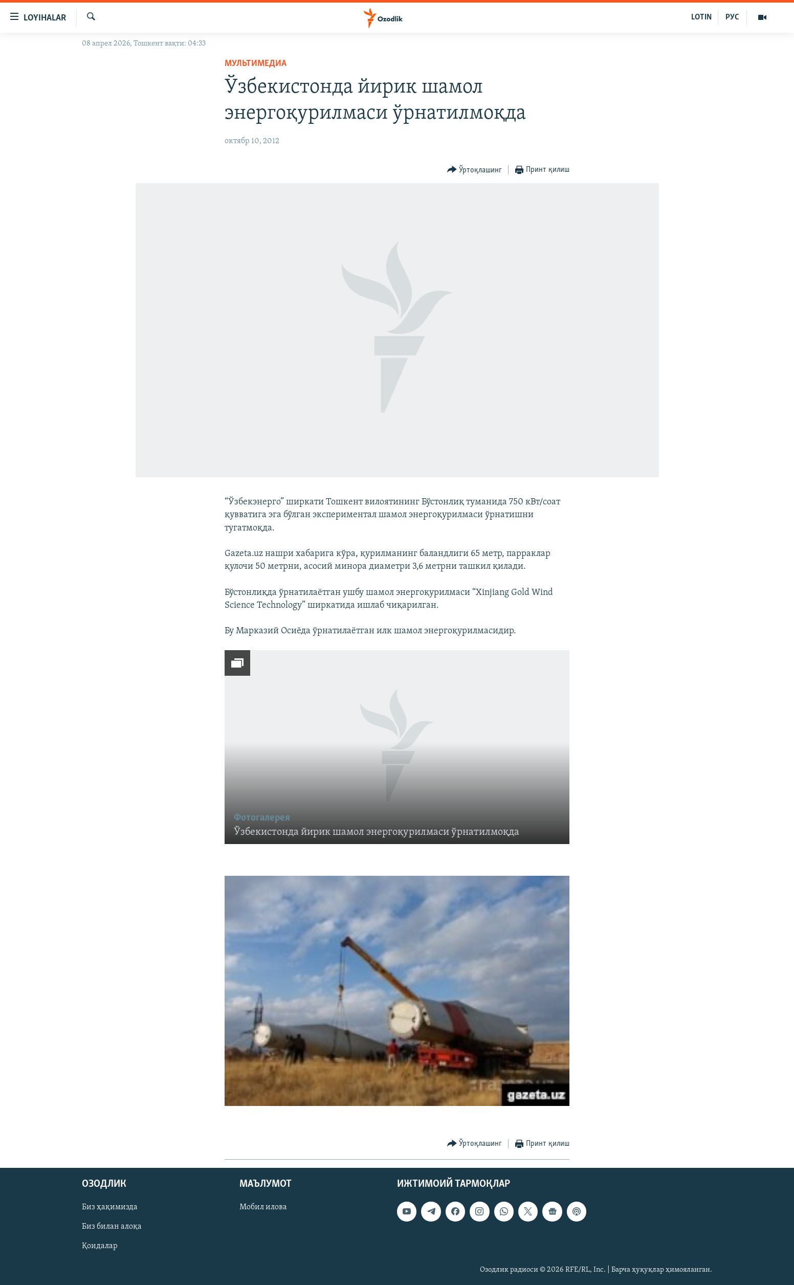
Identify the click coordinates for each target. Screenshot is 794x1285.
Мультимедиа (255, 64)
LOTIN (701, 17)
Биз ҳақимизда (110, 1207)
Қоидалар (100, 1246)
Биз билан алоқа (112, 1227)
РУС (732, 17)
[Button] (474, 170)
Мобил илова (263, 1207)
